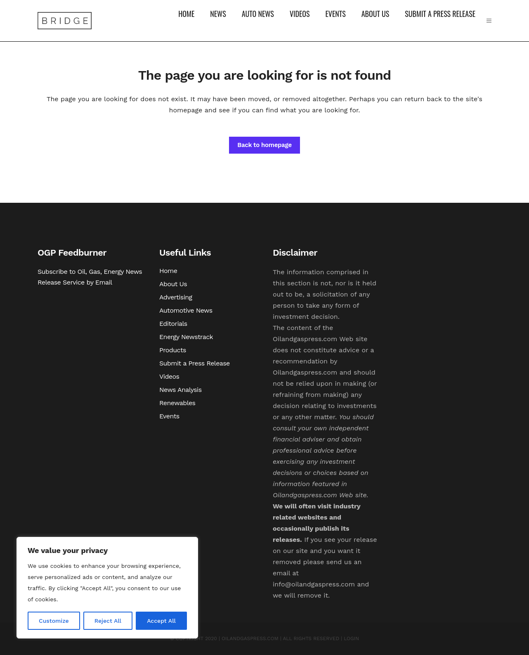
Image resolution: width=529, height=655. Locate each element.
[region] (107, 587)
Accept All (161, 620)
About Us (173, 284)
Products (172, 350)
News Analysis (180, 390)
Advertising (175, 297)
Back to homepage (264, 145)
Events (169, 416)
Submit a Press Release (194, 363)
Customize (54, 620)
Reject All (107, 620)
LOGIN (351, 638)
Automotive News (186, 310)
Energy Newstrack (186, 337)
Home (168, 271)
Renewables (177, 403)
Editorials (173, 324)
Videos (169, 376)
